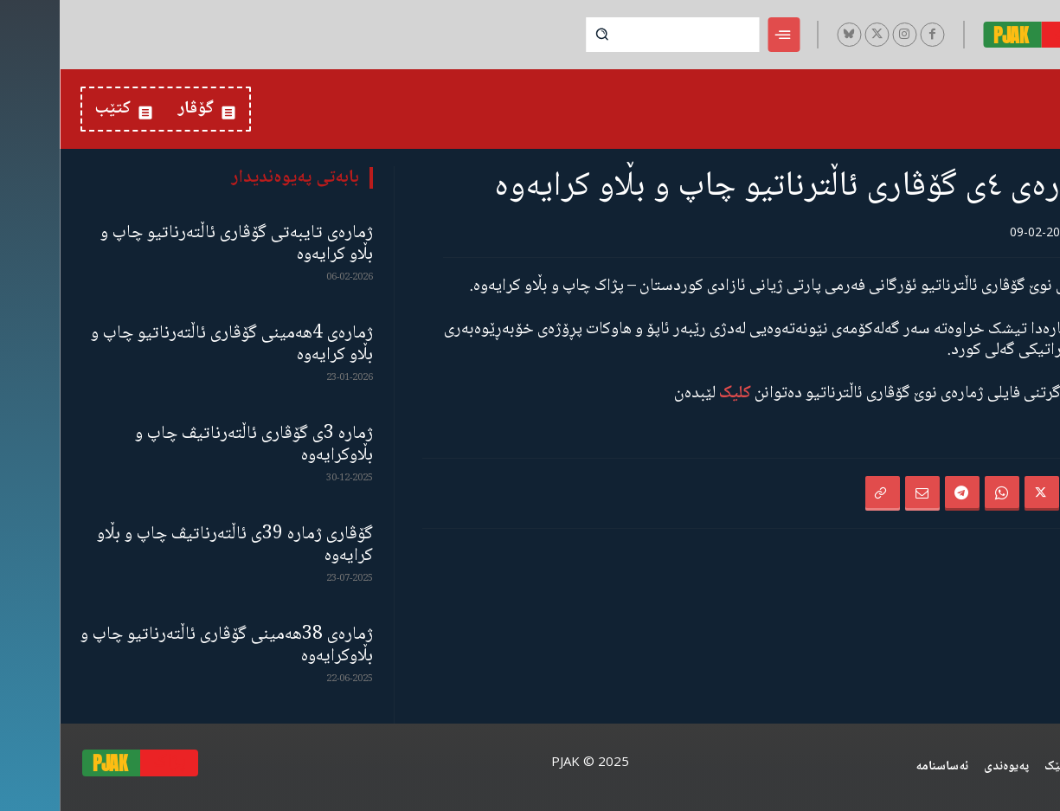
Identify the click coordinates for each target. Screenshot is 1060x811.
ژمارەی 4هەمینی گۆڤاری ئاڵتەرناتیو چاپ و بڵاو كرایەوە (172, 344)
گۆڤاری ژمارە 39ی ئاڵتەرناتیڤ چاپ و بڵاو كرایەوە (175, 545)
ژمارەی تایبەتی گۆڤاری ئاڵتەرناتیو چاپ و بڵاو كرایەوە (177, 244)
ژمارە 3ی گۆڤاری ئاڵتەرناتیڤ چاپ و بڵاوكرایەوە (194, 445)
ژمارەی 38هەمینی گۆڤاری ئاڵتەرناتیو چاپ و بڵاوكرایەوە (167, 646)
